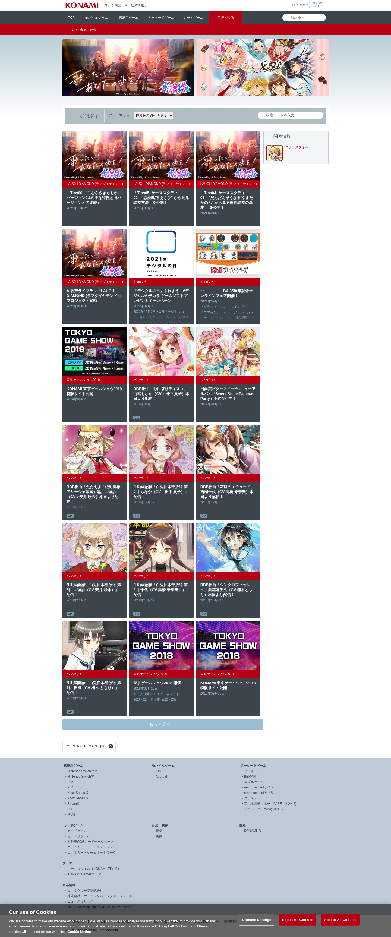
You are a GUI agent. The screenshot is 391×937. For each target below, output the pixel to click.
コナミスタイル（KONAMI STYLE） (94, 869)
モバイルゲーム (96, 18)
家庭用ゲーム (128, 18)
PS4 (70, 787)
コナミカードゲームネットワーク (91, 852)
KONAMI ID (252, 831)
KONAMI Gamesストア (84, 874)
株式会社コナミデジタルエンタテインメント (100, 896)
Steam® (73, 804)
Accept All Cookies (340, 925)
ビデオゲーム (254, 771)
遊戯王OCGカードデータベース (90, 842)
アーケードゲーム (161, 18)
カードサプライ (78, 836)
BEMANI (250, 776)
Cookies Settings (257, 925)
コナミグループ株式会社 (85, 890)
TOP (71, 18)
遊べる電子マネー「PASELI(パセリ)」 (272, 804)
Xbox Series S (77, 798)
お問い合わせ (300, 4)
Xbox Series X (77, 793)
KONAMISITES (317, 5)
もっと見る (160, 724)
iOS (158, 771)
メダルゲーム (254, 782)
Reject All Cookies (297, 925)
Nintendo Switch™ (80, 776)
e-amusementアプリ (259, 793)
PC (69, 809)
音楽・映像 (225, 18)
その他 (72, 814)
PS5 (70, 782)
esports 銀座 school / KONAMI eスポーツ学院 (100, 907)
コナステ (250, 798)
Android (161, 776)
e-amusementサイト (259, 787)
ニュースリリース (80, 901)
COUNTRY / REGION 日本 (85, 746)
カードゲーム (193, 18)
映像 (159, 836)
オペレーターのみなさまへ (263, 809)
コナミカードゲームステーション (91, 847)
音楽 (159, 831)
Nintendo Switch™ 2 (82, 771)
